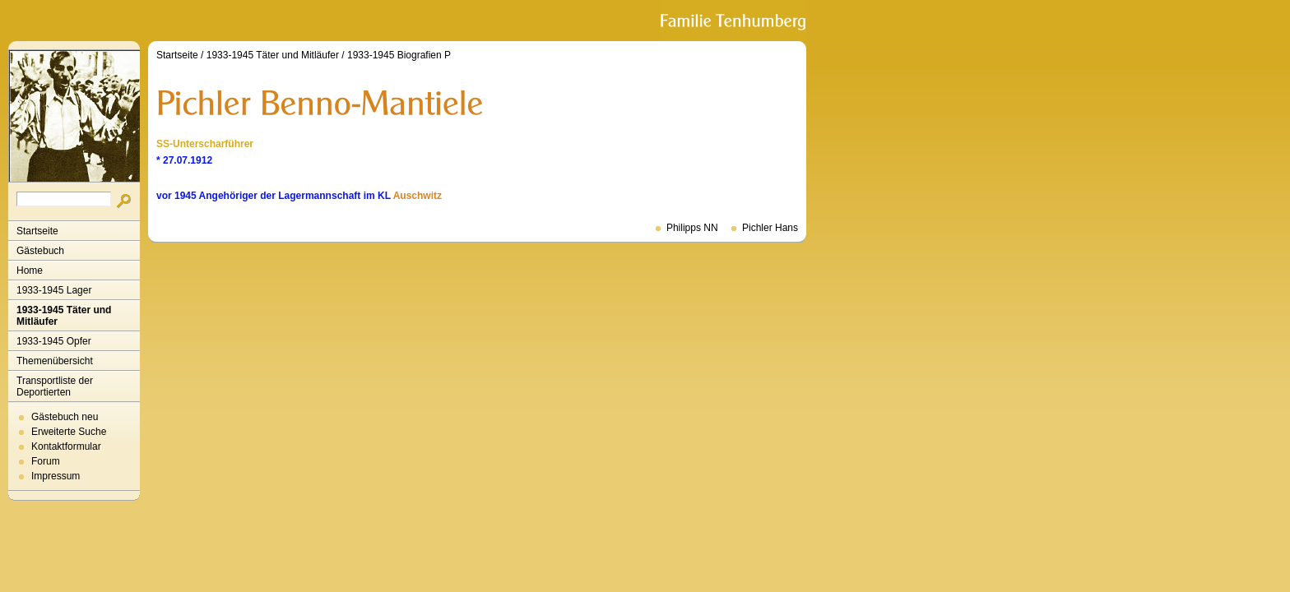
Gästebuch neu (64, 417)
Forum (45, 461)
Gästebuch (40, 251)
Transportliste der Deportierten (54, 386)
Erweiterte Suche (68, 431)
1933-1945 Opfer (53, 341)
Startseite (37, 231)
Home (29, 270)
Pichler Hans (770, 228)
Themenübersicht (54, 361)
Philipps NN (692, 228)
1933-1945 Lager (53, 290)
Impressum (55, 476)
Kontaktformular (66, 446)
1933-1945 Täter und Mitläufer (63, 315)
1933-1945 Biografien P (399, 55)
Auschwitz (417, 195)
